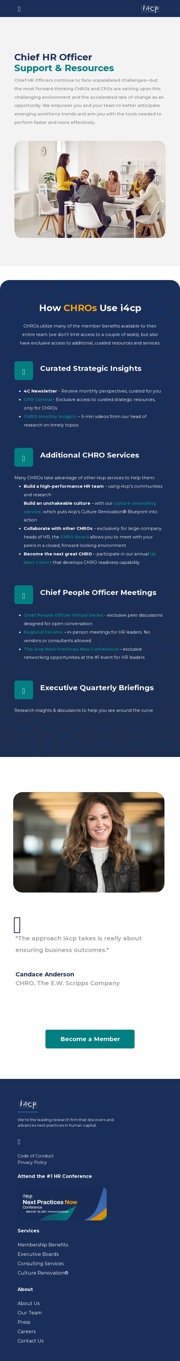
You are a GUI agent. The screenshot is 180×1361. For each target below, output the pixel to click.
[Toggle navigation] (19, 8)
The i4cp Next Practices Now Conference (71, 649)
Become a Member (90, 1039)
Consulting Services (41, 1263)
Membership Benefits (43, 1245)
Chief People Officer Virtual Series (63, 615)
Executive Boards (38, 1254)
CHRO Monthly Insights (50, 416)
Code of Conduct (36, 1156)
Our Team (30, 1313)
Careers (26, 1331)
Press (24, 1322)
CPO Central (38, 399)
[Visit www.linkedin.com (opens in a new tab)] (21, 1140)
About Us (29, 1303)
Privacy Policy (32, 1162)
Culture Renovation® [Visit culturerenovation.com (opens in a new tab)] (43, 1273)
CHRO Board (74, 537)
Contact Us (30, 1341)
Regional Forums (43, 632)
